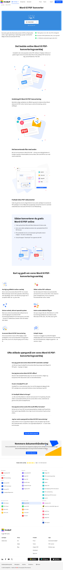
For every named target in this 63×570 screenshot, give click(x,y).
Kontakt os (30, 564)
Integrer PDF (35, 547)
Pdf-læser (46, 479)
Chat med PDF (6, 483)
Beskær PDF (47, 485)
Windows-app (51, 547)
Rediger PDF (47, 473)
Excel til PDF (26, 506)
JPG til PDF (26, 512)
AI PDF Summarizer (7, 486)
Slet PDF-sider (27, 482)
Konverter (29, 2)
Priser (34, 541)
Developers (35, 550)
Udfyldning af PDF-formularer (50, 495)
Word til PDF (26, 503)
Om (18, 541)
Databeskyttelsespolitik (7, 564)
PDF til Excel (6, 506)
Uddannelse (4, 541)
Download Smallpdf (52, 541)
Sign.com (35, 553)
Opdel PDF (26, 476)
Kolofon (24, 564)
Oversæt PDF (6, 489)
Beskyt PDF (47, 514)
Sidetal (46, 482)
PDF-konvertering (7, 478)
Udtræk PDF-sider (27, 485)
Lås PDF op (47, 511)
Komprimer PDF (7, 473)
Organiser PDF (27, 488)
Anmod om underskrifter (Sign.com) (52, 506)
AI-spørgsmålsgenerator (8, 492)
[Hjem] (3, 5)
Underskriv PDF (48, 503)
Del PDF (46, 498)
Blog (18, 547)
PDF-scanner (47, 522)
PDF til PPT (6, 509)
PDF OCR (26, 515)
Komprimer (22, 2)
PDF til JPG (6, 512)
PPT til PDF (26, 509)
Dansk (38, 564)
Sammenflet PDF (27, 473)
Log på (51, 1)
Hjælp (18, 544)
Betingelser (17, 564)
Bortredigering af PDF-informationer (52, 488)
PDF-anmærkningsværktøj (50, 476)
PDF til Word (6, 503)
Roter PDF (26, 479)
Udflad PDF (47, 517)
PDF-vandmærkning (48, 492)
